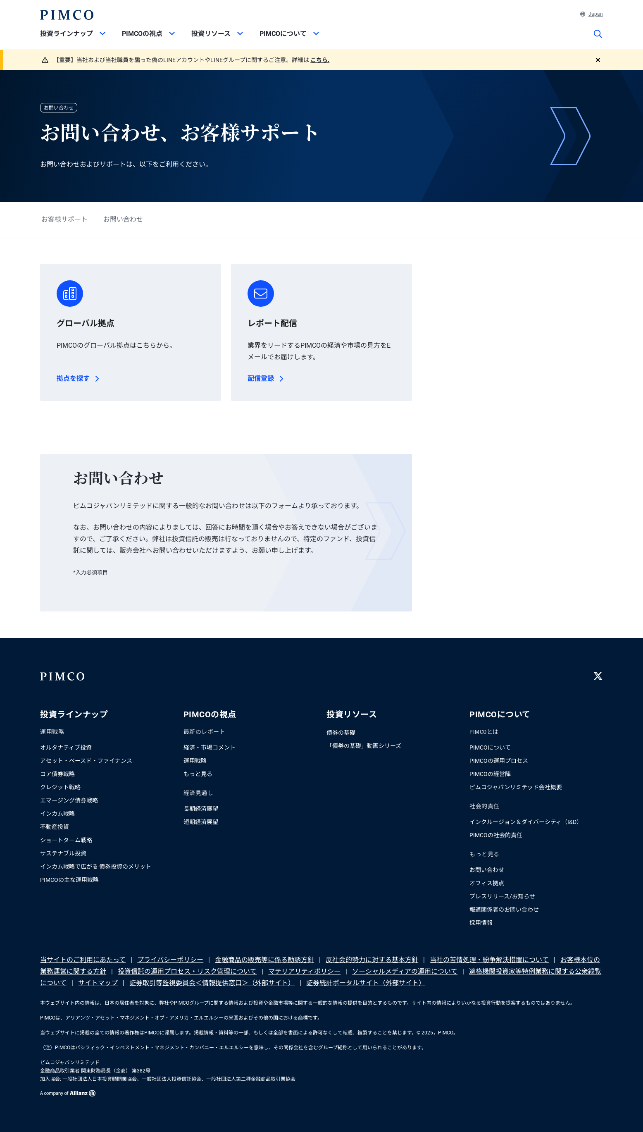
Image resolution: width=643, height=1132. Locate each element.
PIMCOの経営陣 (490, 774)
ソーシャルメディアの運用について (404, 971)
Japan (591, 14)
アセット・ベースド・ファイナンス (86, 760)
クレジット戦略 (60, 787)
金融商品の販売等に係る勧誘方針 (264, 960)
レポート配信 (272, 323)
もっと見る (197, 774)
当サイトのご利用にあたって (83, 960)
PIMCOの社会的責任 (495, 835)
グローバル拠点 (85, 323)
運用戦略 (195, 760)
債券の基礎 (340, 732)
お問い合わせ (123, 219)
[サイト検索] (598, 40)
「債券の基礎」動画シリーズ (363, 746)
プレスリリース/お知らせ (502, 896)
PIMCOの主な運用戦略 (69, 879)
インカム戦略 (57, 813)
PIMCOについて (490, 747)
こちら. (319, 60)
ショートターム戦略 (66, 840)
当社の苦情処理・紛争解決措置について (489, 960)
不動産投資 (54, 827)
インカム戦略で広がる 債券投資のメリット (95, 866)
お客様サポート (64, 219)
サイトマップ (98, 983)
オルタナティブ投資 (66, 747)
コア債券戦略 (57, 774)
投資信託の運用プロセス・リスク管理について (187, 971)
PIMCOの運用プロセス (498, 760)
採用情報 (481, 922)
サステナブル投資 (63, 853)
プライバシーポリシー (170, 960)
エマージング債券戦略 (69, 800)
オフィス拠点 (486, 883)
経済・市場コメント (209, 747)
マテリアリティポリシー (304, 971)
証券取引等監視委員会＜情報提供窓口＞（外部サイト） (212, 983)
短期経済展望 (200, 822)
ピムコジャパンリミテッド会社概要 (515, 787)
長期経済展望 (200, 808)
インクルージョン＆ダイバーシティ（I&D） (525, 822)
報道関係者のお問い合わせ (504, 909)
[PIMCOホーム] (66, 15)
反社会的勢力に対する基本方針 (372, 960)
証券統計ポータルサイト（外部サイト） (365, 983)
